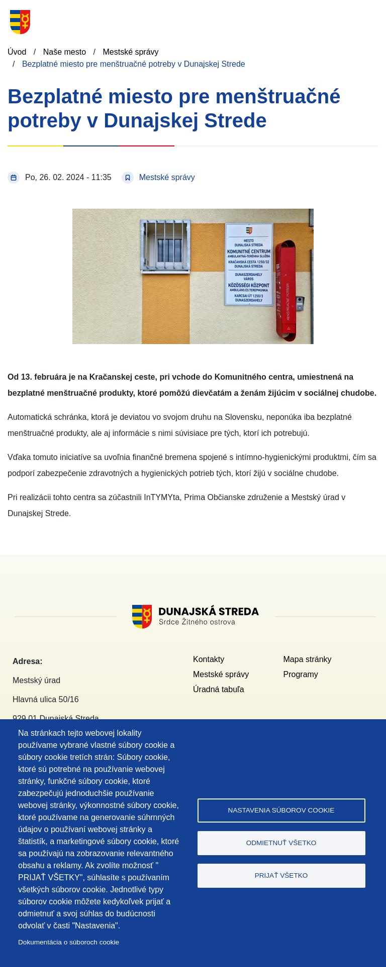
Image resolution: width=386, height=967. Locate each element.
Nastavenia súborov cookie (281, 810)
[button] (193, 214)
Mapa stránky (307, 659)
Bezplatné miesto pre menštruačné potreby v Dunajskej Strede (133, 64)
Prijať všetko (281, 875)
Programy (300, 674)
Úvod (17, 52)
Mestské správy (130, 52)
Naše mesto (64, 52)
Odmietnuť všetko (281, 843)
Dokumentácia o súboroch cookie (68, 942)
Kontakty (208, 659)
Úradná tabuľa (218, 689)
